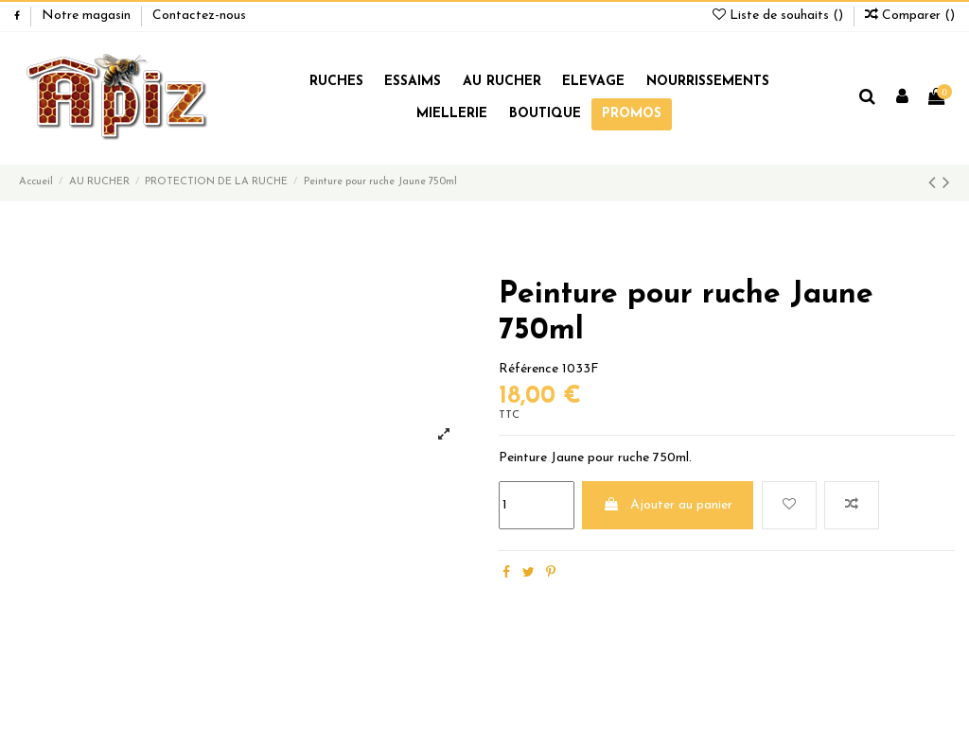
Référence (528, 369)
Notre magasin (88, 16)
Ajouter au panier (667, 504)
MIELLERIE (451, 114)
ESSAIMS (412, 82)
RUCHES (336, 82)
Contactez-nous (199, 16)
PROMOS (631, 114)
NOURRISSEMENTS (707, 82)
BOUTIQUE (545, 114)
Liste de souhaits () (780, 16)
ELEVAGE (593, 82)
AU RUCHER (502, 82)
